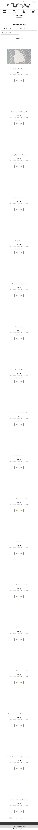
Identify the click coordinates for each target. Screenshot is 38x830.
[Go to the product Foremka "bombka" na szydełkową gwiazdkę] (19, 744)
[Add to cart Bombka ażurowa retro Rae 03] (19, 682)
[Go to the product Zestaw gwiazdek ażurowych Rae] (19, 400)
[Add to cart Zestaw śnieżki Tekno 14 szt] (19, 123)
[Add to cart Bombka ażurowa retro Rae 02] (19, 639)
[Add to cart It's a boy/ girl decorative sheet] (19, 166)
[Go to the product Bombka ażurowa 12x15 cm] (19, 529)
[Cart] (33, 11)
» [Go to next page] (30, 818)
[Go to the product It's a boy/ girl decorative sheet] (19, 142)
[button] (5, 12)
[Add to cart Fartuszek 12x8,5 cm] (19, 80)
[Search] (14, 11)
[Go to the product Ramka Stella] (19, 357)
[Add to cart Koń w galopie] (19, 338)
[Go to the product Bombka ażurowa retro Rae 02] (19, 615)
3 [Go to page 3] (16, 818)
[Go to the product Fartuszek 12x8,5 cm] (19, 56)
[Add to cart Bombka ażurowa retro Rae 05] (19, 510)
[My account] (24, 11)
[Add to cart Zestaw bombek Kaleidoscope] (19, 811)
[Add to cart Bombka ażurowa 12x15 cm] (19, 553)
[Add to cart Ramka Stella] (19, 381)
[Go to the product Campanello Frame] (19, 185)
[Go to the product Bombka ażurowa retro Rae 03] (19, 658)
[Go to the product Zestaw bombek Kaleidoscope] (19, 787)
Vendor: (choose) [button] (6, 28)
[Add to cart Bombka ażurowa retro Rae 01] (19, 596)
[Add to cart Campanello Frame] (19, 209)
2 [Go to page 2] (13, 818)
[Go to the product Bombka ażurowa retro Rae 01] (19, 572)
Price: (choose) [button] (24, 28)
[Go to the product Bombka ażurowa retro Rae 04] (19, 443)
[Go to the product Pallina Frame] (19, 228)
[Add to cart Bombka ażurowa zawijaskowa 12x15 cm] (19, 725)
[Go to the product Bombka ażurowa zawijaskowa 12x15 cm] (19, 701)
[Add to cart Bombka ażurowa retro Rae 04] (19, 467)
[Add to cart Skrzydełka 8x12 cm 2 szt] (19, 295)
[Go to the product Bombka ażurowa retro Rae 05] (19, 486)
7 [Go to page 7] (27, 818)
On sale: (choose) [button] (6, 33)
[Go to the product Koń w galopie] (19, 314)
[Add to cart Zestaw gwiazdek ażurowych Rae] (19, 424)
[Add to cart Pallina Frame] (19, 252)
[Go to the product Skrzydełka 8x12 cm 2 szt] (19, 271)
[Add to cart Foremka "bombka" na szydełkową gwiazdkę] (19, 768)
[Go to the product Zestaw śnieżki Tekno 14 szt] (19, 99)
